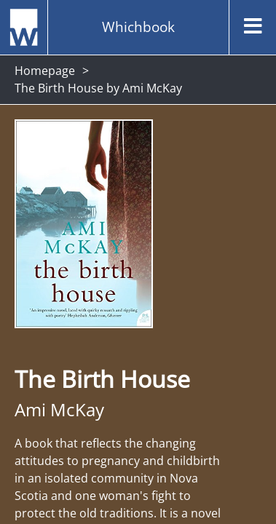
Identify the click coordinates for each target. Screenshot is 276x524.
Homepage (45, 71)
